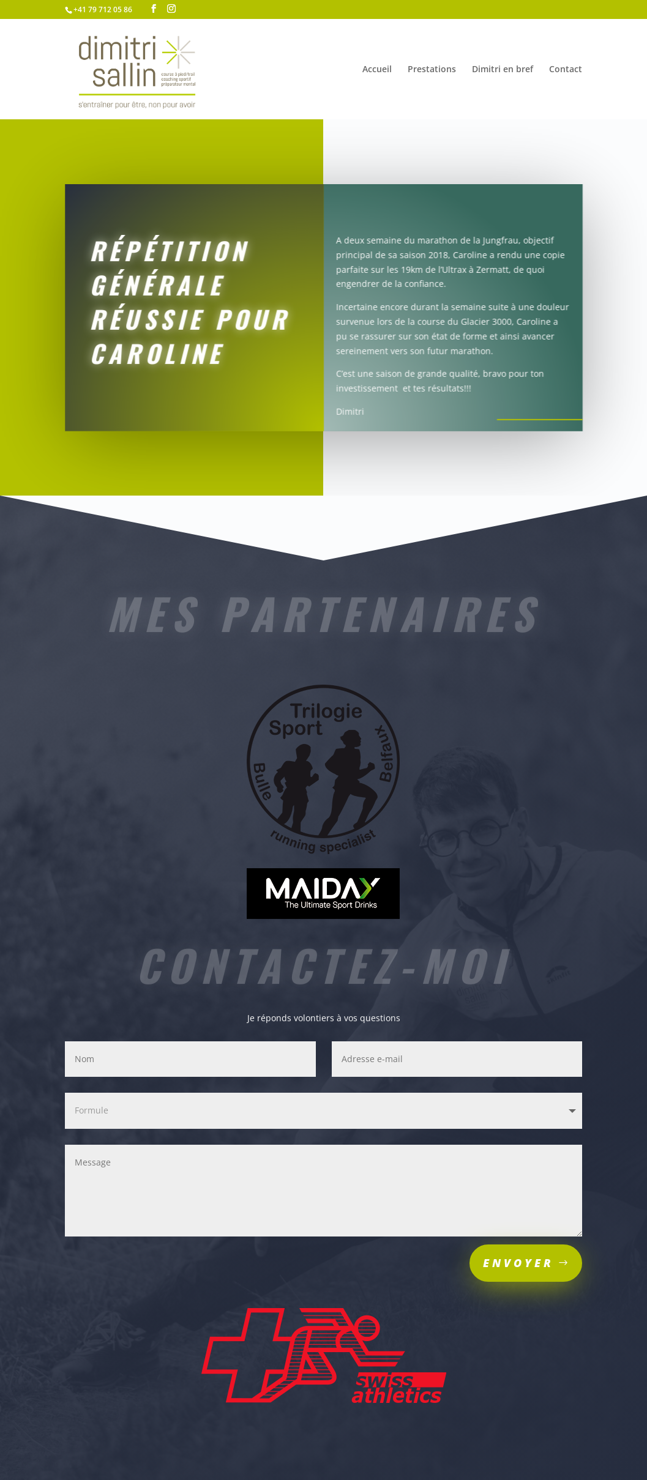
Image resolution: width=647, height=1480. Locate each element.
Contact (565, 70)
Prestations (432, 70)
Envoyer (518, 1262)
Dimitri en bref (502, 70)
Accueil (377, 70)
